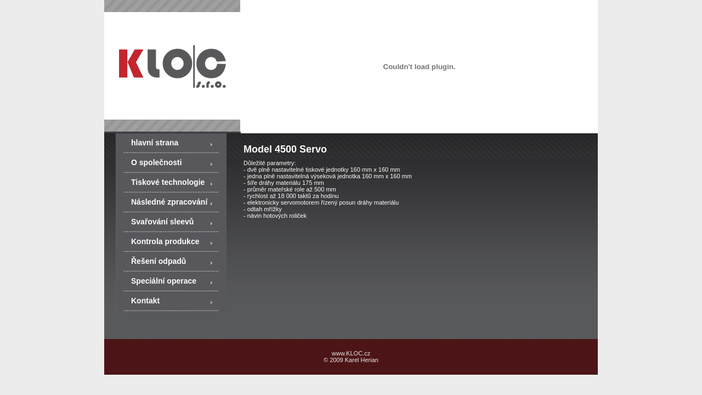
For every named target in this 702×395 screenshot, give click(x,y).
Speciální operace (163, 280)
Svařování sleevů (162, 221)
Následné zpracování (169, 202)
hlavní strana (154, 142)
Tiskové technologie (168, 182)
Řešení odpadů (158, 261)
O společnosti (156, 162)
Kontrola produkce (165, 241)
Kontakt (145, 300)
